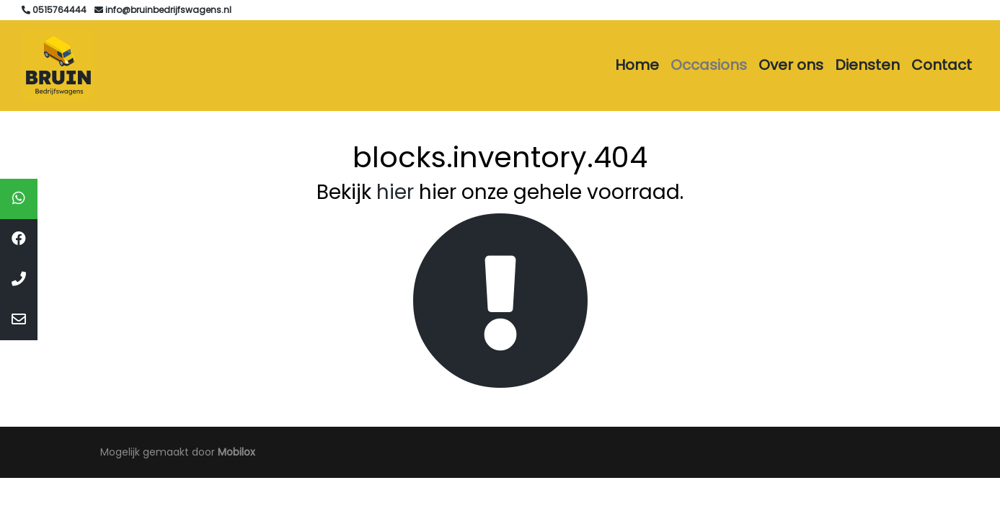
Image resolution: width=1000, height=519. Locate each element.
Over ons (790, 65)
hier (395, 192)
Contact (941, 65)
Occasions (709, 65)
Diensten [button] (867, 65)
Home (637, 65)
